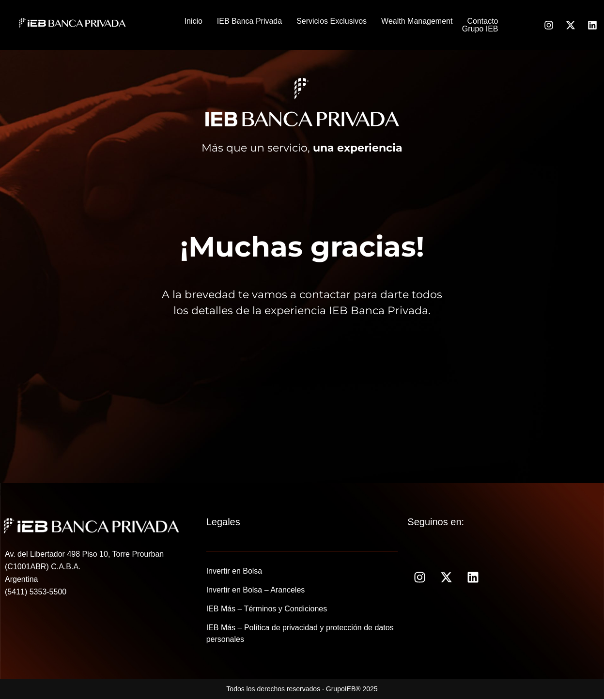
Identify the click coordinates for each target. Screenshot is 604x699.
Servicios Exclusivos (331, 21)
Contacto (482, 21)
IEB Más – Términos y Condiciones (266, 609)
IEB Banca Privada (249, 21)
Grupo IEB (480, 29)
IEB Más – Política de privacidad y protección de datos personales (300, 633)
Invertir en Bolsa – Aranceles (255, 590)
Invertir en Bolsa (234, 571)
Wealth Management (416, 21)
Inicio (193, 21)
